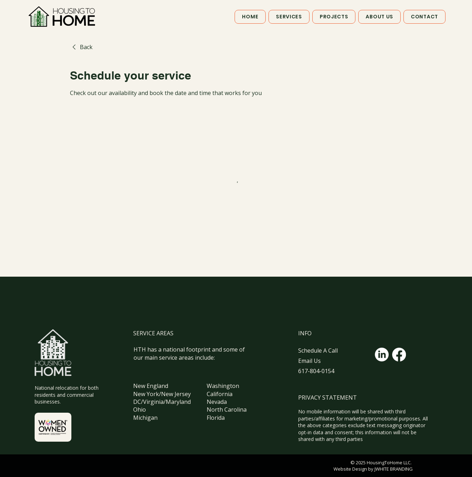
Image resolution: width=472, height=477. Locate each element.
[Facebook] (399, 354)
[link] (81, 47)
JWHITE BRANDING (393, 469)
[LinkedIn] (382, 354)
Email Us (309, 361)
